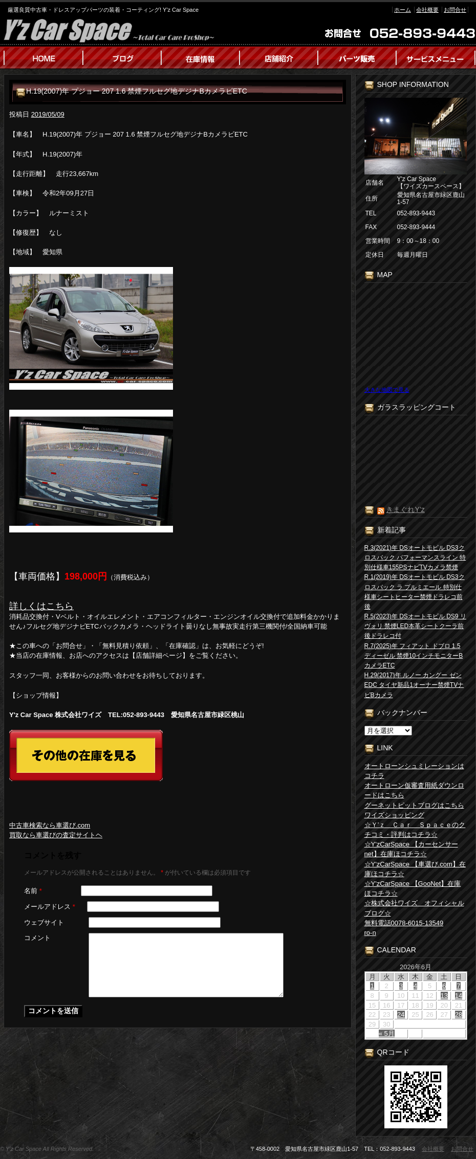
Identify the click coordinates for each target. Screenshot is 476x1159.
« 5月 (387, 1033)
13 (444, 995)
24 (400, 1014)
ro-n (370, 933)
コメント (37, 938)
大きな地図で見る (386, 390)
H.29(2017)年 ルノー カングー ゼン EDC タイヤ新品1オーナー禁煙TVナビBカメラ (414, 685)
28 (458, 1014)
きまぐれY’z (405, 509)
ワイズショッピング (394, 815)
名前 (33, 891)
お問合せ (455, 10)
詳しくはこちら (41, 606)
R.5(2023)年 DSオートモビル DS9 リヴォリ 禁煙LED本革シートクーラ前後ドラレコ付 (415, 626)
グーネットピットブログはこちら (414, 805)
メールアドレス (49, 906)
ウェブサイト (44, 922)
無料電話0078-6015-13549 (404, 923)
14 (458, 995)
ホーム (402, 10)
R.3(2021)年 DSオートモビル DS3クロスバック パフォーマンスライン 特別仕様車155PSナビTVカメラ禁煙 (415, 557)
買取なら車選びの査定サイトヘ (55, 835)
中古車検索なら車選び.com (49, 825)
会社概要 (427, 10)
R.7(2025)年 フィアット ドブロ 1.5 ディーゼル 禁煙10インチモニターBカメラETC (413, 655)
